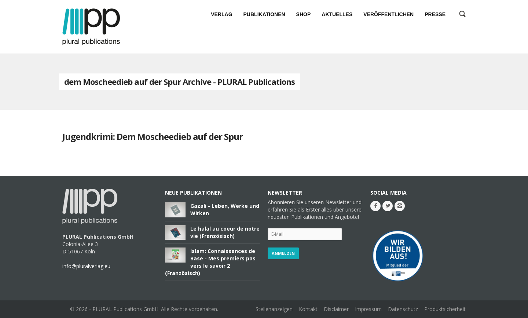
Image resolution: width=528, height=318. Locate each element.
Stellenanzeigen (274, 309)
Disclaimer (336, 309)
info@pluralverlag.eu (86, 266)
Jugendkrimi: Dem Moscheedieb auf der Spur (152, 136)
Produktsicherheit (445, 309)
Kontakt (308, 309)
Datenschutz (403, 309)
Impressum (368, 309)
